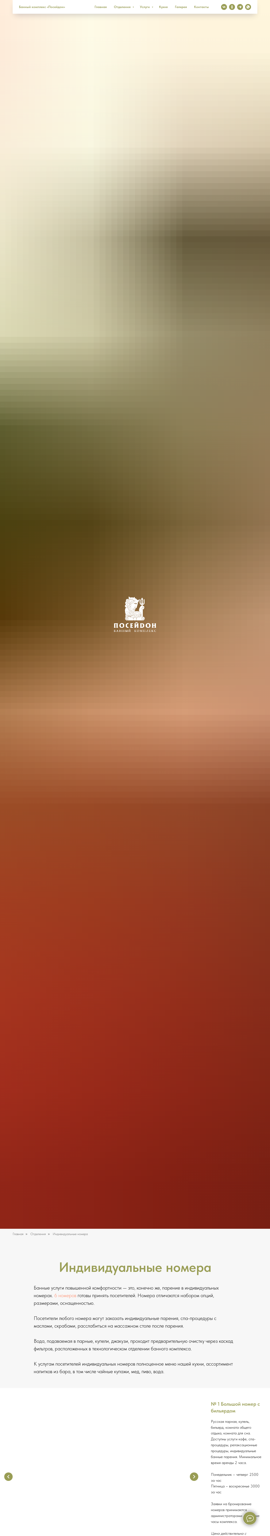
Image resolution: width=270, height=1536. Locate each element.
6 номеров (65, 1295)
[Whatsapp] (248, 7)
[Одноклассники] (232, 7)
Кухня (163, 7)
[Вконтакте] (224, 7)
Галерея (181, 7)
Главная (100, 7)
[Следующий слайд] (194, 1476)
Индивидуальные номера (70, 1234)
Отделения (122, 7)
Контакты (201, 7)
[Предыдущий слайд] (8, 1476)
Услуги (145, 7)
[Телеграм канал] (240, 7)
